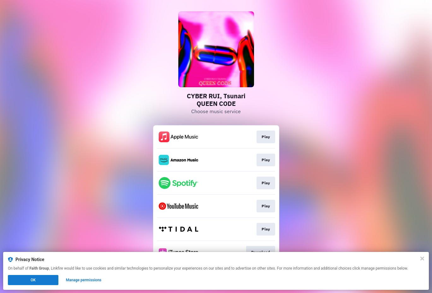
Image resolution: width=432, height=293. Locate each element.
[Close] (422, 258)
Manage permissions (84, 280)
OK (33, 280)
